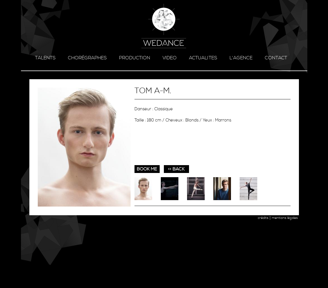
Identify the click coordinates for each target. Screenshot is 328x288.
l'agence (241, 58)
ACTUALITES (203, 58)
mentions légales (285, 218)
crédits (263, 218)
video (169, 58)
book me (147, 169)
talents (45, 58)
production (134, 58)
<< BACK (176, 169)
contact (276, 58)
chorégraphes (87, 58)
